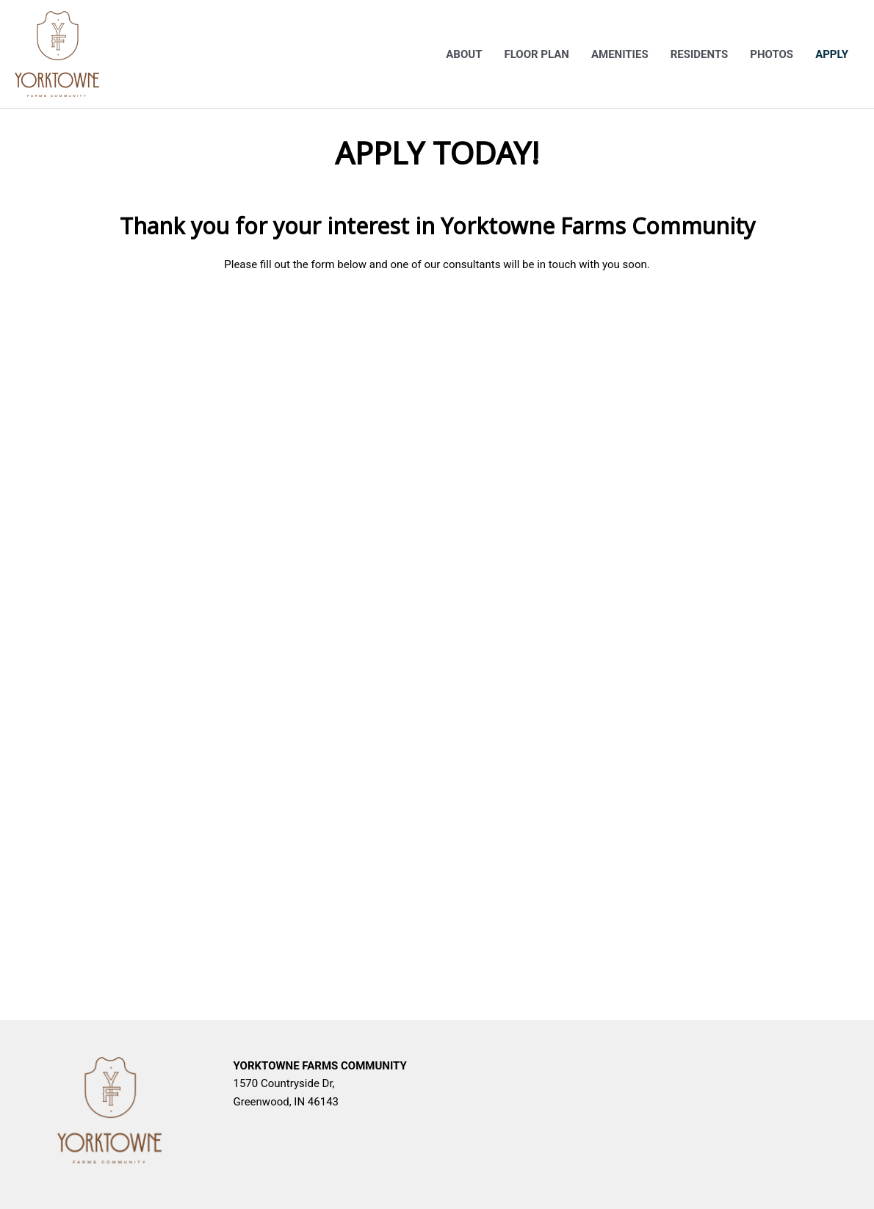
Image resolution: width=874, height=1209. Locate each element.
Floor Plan (536, 54)
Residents (700, 54)
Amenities (620, 54)
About (464, 54)
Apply (831, 54)
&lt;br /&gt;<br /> (437, 636)
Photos (771, 54)
